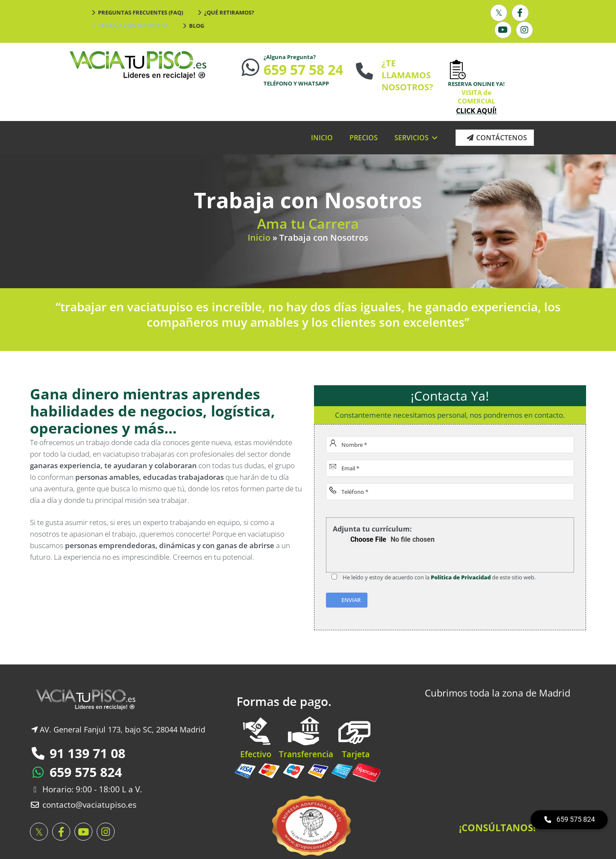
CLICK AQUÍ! (476, 110)
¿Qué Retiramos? (225, 12)
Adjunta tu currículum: (450, 534)
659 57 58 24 (303, 69)
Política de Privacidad (461, 577)
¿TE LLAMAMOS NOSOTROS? (407, 75)
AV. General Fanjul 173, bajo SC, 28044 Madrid (117, 729)
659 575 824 (569, 819)
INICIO (322, 137)
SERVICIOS (416, 137)
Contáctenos (496, 137)
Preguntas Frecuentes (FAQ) (136, 12)
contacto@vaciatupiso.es (83, 804)
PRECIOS (363, 137)
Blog (192, 26)
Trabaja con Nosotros (128, 26)
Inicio (259, 237)
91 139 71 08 (77, 753)
